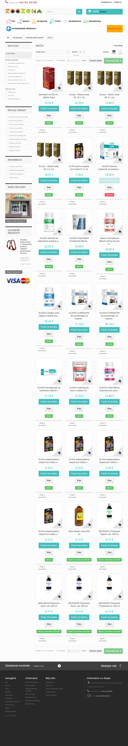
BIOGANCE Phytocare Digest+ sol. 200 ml (109, 537)
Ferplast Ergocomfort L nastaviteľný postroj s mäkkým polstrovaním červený (26, 246)
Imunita (12, 70)
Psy (6, 697)
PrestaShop (14, 732)
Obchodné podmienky (17, 174)
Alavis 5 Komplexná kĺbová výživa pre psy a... (109, 246)
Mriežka (114, 52)
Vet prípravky (10, 721)
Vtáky (7, 703)
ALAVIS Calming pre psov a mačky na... (79, 394)
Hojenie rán (13, 66)
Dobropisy (50, 700)
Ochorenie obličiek (16, 76)
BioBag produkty (11, 728)
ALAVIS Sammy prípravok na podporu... (109, 173)
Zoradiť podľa (41, 52)
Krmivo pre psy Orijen (17, 132)
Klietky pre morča (15, 147)
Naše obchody (14, 178)
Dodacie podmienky (16, 166)
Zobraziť (76, 52)
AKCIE (7, 725)
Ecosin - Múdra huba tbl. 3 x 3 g (109, 101)
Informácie (15, 159)
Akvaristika (9, 710)
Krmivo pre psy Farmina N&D (19, 117)
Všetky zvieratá (15, 99)
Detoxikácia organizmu (17, 63)
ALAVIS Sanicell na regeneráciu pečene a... (49, 245)
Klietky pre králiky (15, 150)
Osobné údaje (51, 706)
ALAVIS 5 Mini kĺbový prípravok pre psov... (109, 394)
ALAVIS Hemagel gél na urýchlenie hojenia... (49, 394)
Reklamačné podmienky (18, 170)
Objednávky (50, 697)
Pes (11, 95)
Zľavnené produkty (14, 231)
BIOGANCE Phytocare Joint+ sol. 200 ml (49, 611)
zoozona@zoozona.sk (105, 710)
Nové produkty (31, 700)
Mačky (7, 700)
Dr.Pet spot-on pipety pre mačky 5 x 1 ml (79, 173)
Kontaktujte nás (104, 2)
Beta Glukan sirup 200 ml (79, 537)
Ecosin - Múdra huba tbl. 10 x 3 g (79, 101)
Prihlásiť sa (117, 2)
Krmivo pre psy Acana (17, 120)
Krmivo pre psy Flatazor (17, 124)
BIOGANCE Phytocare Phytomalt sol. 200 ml (109, 611)
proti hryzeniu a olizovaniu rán (17, 86)
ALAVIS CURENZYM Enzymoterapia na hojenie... (79, 321)
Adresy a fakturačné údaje (56, 703)
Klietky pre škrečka (16, 143)
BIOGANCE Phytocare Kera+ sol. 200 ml (79, 611)
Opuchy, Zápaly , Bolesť (18, 80)
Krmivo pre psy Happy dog (18, 135)
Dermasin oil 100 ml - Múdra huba (49, 101)
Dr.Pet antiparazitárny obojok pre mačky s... (49, 465)
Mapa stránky (31, 721)
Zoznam (120, 52)
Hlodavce (8, 706)
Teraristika (9, 713)
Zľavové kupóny (52, 710)
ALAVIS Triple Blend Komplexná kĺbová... (79, 245)
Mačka (12, 92)
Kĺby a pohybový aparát (18, 73)
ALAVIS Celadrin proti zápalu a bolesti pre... (49, 319)
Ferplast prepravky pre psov (19, 139)
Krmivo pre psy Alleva (17, 128)
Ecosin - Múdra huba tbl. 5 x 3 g (49, 173)
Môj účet (50, 692)
